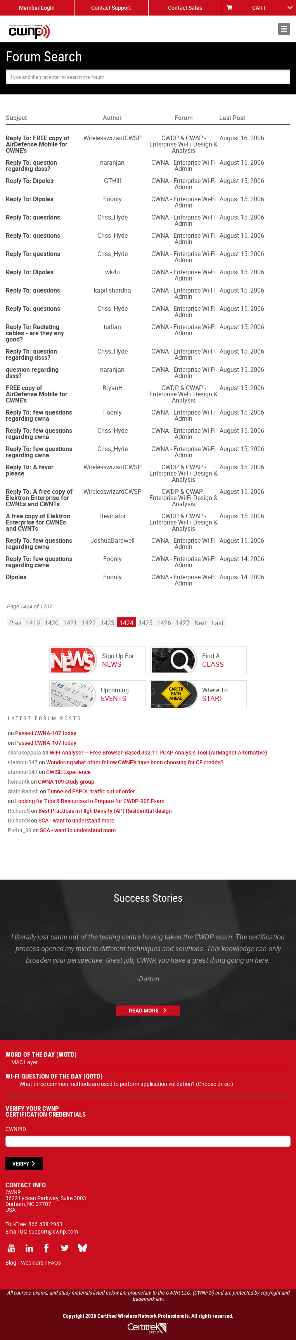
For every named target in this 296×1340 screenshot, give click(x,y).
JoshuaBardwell (112, 540)
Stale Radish (23, 791)
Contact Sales (185, 7)
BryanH (112, 387)
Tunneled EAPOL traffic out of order (91, 791)
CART (259, 7)
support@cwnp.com (53, 1231)
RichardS (19, 810)
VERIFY (20, 1163)
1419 (33, 623)
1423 (107, 623)
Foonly (112, 199)
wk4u (112, 272)
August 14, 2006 (242, 558)
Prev (15, 623)
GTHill (112, 180)
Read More (144, 1010)
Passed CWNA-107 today (45, 733)
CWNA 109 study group (66, 781)
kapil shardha (112, 290)
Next (200, 623)
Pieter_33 (19, 830)
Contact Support (111, 7)
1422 (89, 623)
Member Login (37, 7)
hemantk (18, 781)
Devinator (112, 516)
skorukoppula (24, 752)
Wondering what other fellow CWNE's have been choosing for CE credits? (134, 762)
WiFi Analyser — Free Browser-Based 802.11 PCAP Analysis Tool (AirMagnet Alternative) (158, 752)
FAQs (54, 1262)
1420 (52, 623)
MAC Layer (24, 1062)
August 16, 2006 (242, 138)
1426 (164, 623)
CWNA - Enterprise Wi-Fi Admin (183, 165)
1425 (145, 623)
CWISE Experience (68, 771)
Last (217, 623)
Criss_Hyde (112, 217)
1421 (70, 623)
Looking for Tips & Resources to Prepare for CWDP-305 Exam (89, 801)
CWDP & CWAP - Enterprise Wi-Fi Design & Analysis (183, 144)
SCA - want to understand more (76, 820)
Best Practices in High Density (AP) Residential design (105, 810)
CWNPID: (16, 1129)
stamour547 (23, 762)
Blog (10, 1262)
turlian (112, 326)
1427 (183, 623)
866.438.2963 (45, 1224)
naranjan (112, 162)
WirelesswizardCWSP (112, 138)
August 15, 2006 (242, 162)
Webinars (32, 1262)
